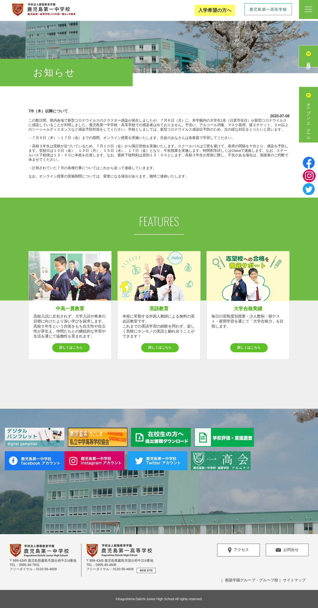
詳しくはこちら (71, 347)
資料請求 (308, 61)
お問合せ (287, 550)
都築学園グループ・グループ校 (251, 580)
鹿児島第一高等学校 (268, 9)
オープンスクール (308, 119)
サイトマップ (294, 580)
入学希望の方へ (214, 10)
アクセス (238, 550)
